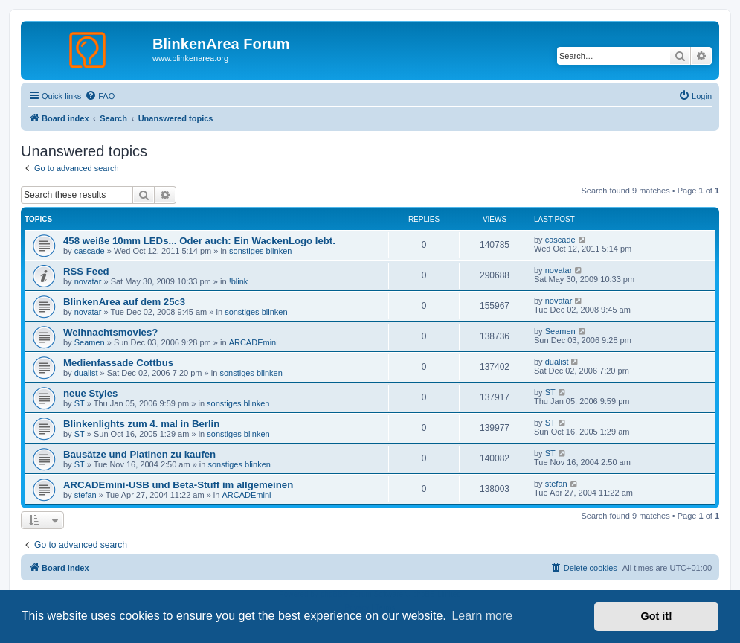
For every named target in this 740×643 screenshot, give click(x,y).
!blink (238, 281)
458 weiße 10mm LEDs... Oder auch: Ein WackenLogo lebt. (199, 240)
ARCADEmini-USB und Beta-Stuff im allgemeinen (178, 484)
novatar (88, 281)
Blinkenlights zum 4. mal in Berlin (141, 423)
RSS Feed (86, 271)
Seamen (89, 342)
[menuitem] (100, 96)
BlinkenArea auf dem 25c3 (124, 301)
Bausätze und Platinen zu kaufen (139, 454)
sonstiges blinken (260, 250)
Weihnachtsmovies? (110, 332)
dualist (86, 372)
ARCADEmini (253, 342)
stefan (85, 494)
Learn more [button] (481, 616)
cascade (89, 250)
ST (79, 403)
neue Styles (90, 393)
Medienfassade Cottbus (118, 362)
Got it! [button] (656, 616)
